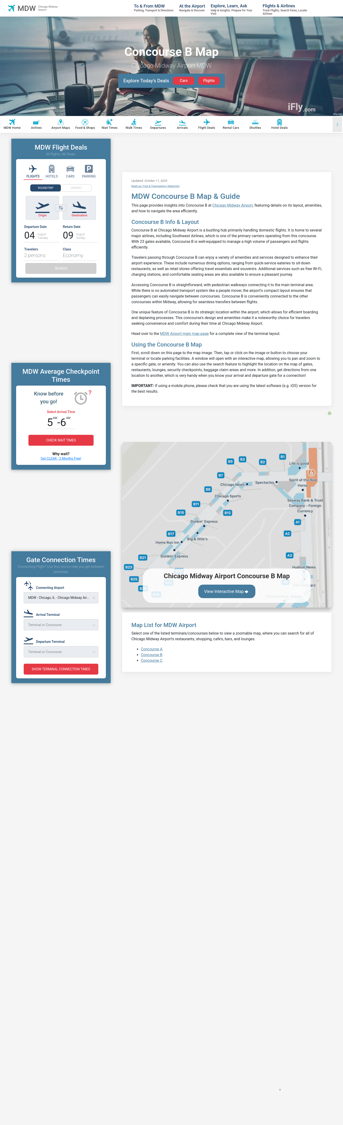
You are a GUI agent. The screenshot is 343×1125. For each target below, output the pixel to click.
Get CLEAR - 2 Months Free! (61, 473)
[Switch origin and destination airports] (61, 207)
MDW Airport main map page (184, 333)
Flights (209, 80)
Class (67, 249)
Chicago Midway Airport (232, 205)
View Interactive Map (226, 592)
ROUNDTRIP (45, 188)
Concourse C (151, 660)
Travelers (31, 249)
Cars (184, 80)
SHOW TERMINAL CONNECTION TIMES (61, 872)
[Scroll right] (337, 124)
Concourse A (151, 649)
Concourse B (151, 655)
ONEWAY (76, 188)
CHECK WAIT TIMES (61, 454)
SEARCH (61, 268)
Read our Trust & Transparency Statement (155, 186)
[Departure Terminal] (46, 842)
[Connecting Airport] (45, 788)
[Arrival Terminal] (43, 815)
